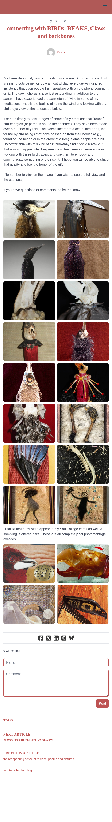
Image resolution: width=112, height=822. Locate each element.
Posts (61, 52)
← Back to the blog (17, 770)
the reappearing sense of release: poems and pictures (38, 759)
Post (102, 703)
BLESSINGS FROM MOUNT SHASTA (28, 740)
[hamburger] (105, 6)
